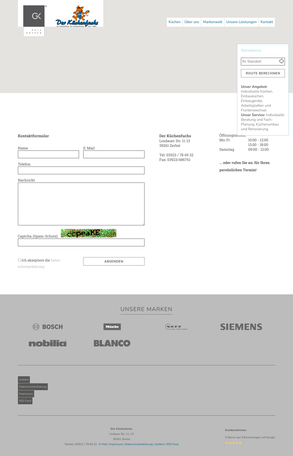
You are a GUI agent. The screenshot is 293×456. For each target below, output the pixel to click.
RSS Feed (25, 401)
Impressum (26, 394)
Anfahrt (24, 380)
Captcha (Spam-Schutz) (39, 236)
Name (24, 148)
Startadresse (252, 50)
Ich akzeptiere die (36, 260)
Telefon (25, 164)
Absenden (113, 261)
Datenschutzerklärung (33, 387)
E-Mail (90, 148)
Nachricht (27, 180)
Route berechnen (263, 73)
